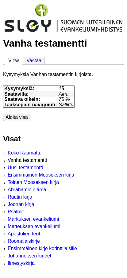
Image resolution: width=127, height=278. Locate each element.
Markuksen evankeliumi (33, 219)
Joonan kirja (21, 204)
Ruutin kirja (20, 197)
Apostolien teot (24, 233)
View (15, 60)
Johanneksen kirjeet (29, 255)
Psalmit (16, 211)
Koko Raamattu (24, 152)
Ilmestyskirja (21, 263)
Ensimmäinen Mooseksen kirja (41, 174)
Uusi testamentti (25, 167)
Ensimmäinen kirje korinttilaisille (42, 248)
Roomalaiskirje (24, 241)
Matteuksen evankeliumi (34, 226)
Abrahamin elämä (27, 189)
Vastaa (33, 60)
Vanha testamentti (27, 160)
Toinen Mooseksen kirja (33, 182)
